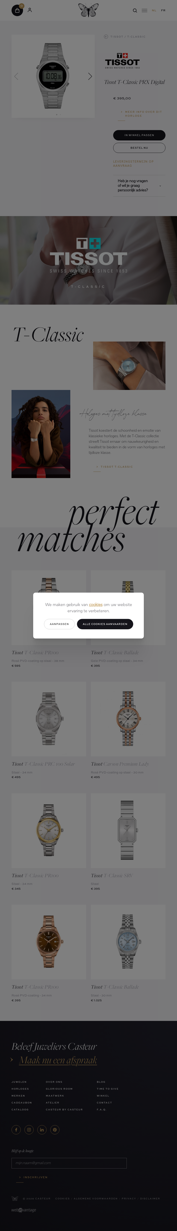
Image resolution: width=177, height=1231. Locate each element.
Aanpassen (59, 624)
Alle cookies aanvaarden (105, 624)
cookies (96, 605)
